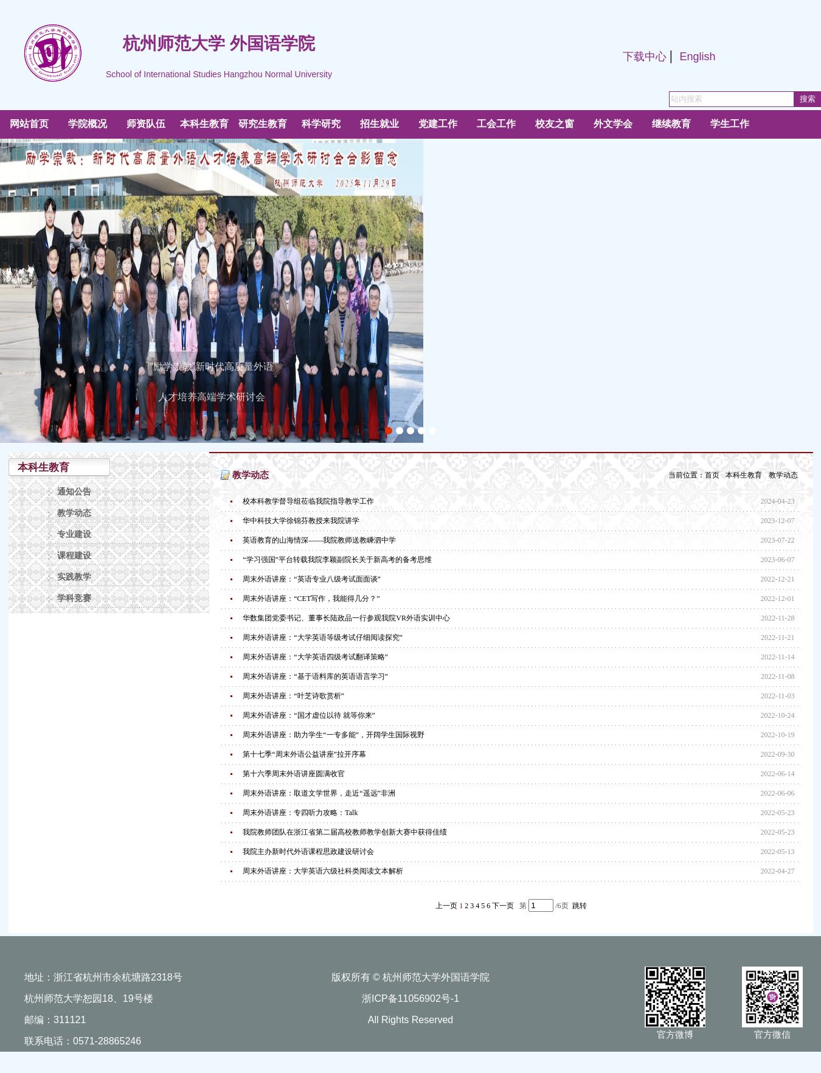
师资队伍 (145, 124)
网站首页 (29, 124)
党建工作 (437, 124)
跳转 (579, 905)
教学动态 (74, 513)
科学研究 (321, 124)
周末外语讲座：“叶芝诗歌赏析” (293, 696)
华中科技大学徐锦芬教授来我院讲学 (301, 520)
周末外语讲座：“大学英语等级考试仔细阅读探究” (323, 637)
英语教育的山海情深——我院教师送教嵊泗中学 (319, 540)
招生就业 (379, 124)
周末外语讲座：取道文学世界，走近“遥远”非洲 (319, 793)
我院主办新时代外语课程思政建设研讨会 (308, 851)
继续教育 (671, 124)
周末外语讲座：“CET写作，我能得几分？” (311, 598)
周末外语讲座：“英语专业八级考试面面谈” (312, 579)
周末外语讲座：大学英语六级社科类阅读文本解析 (323, 871)
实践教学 (74, 577)
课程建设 (74, 555)
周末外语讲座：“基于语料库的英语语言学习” (315, 676)
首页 (712, 475)
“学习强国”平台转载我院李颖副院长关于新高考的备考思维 (337, 559)
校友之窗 (554, 124)
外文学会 (613, 124)
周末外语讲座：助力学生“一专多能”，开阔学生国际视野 (333, 735)
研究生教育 (262, 124)
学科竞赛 (74, 598)
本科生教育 (204, 124)
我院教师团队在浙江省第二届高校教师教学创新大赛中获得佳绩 (345, 832)
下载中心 (645, 56)
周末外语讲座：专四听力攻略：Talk (300, 812)
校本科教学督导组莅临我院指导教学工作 (308, 501)
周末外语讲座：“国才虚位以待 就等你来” (309, 715)
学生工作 (729, 124)
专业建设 (74, 534)
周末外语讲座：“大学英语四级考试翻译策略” (315, 657)
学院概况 (87, 124)
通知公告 (74, 491)
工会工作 (496, 124)
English (697, 56)
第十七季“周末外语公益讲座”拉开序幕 (304, 754)
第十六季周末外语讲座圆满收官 (294, 773)
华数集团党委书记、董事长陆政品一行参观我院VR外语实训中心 (346, 618)
